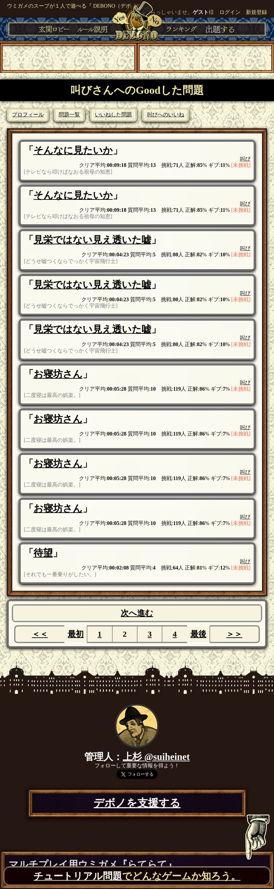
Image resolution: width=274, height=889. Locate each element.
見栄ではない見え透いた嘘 (92, 239)
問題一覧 (69, 114)
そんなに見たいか (73, 150)
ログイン (229, 12)
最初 (76, 634)
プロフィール (28, 114)
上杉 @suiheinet (156, 756)
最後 (198, 634)
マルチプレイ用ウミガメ (93, 864)
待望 (43, 553)
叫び (245, 159)
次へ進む (137, 613)
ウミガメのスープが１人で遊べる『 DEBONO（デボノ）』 (77, 6)
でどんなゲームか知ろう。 (137, 876)
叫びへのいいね (165, 114)
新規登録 (256, 12)
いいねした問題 (113, 114)
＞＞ (234, 634)
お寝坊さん (58, 374)
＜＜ (40, 634)
